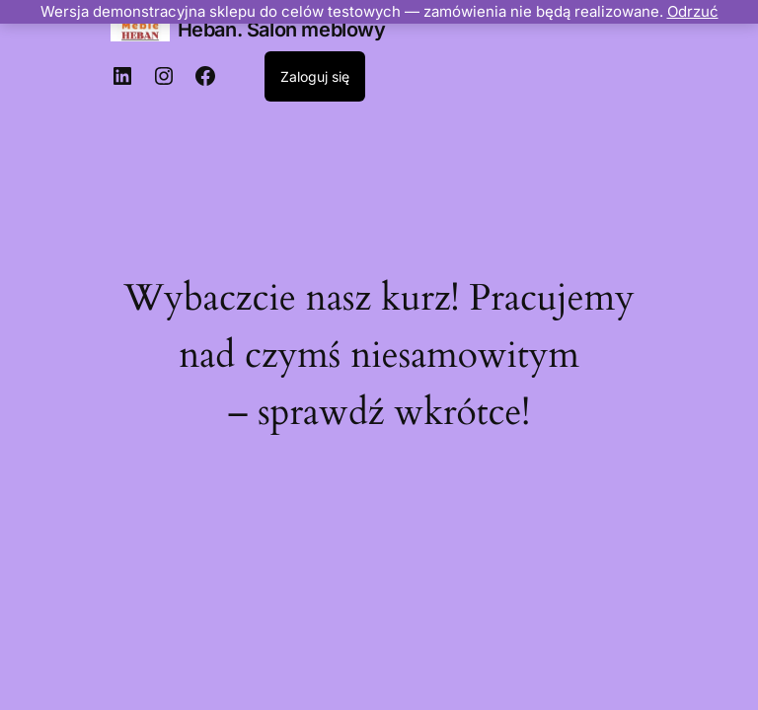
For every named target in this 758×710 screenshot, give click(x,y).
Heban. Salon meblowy (282, 29)
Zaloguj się (314, 76)
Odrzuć (693, 11)
